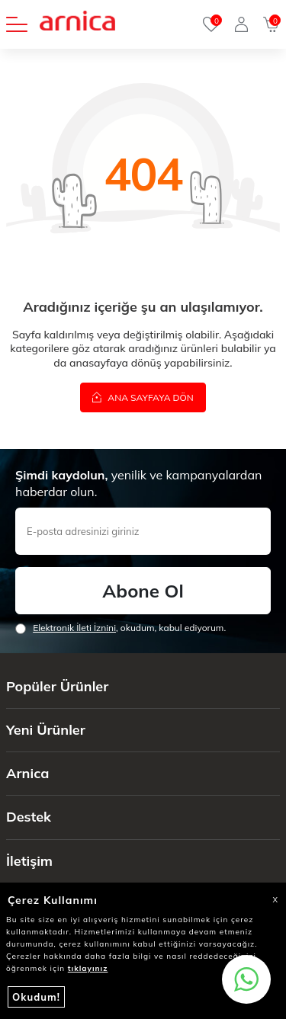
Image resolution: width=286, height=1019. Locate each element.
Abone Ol (142, 590)
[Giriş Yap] (241, 24)
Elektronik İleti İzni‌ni (74, 627)
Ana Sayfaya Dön (143, 397)
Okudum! (36, 997)
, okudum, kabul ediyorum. (120, 628)
